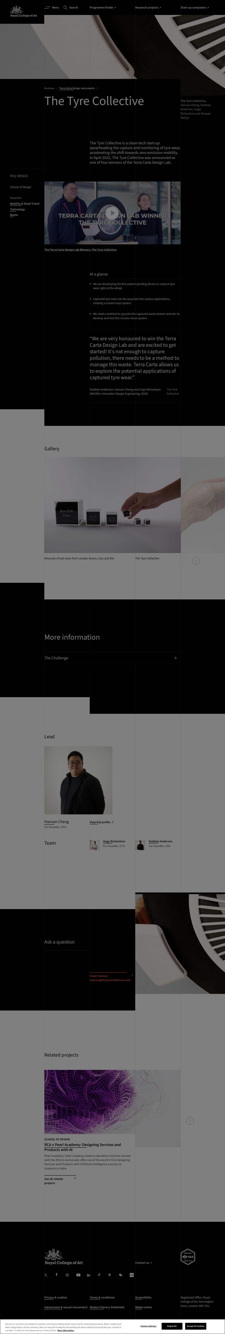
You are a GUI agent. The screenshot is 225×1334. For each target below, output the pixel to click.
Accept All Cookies (195, 1326)
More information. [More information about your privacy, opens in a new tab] (65, 1330)
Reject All (171, 1326)
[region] (112, 1326)
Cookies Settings (148, 1326)
